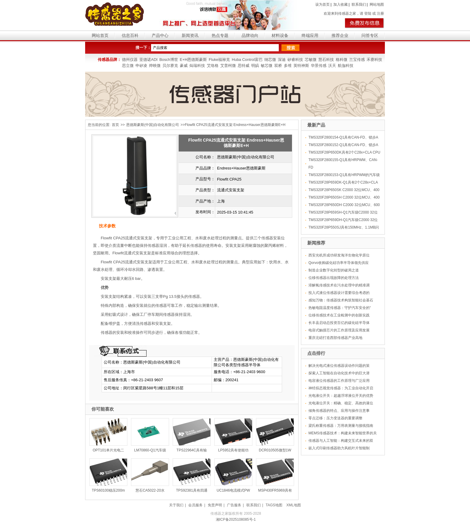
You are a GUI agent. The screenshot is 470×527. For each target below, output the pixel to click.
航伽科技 (345, 65)
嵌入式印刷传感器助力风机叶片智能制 (339, 448)
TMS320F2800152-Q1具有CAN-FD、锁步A (343, 145)
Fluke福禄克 (219, 59)
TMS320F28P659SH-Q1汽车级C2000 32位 (343, 212)
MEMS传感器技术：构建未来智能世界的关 (342, 433)
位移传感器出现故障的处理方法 (333, 278)
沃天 (332, 65)
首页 (115, 125)
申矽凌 (141, 65)
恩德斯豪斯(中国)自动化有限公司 (152, 125)
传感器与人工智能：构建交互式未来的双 (340, 441)
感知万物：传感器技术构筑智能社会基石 (340, 300)
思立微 (128, 65)
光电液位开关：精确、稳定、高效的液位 (340, 403)
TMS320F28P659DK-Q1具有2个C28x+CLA (343, 182)
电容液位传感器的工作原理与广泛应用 (339, 381)
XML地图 (293, 505)
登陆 (367, 13)
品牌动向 (250, 35)
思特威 (243, 65)
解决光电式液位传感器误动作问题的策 (339, 366)
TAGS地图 (274, 505)
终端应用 (310, 35)
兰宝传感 (357, 59)
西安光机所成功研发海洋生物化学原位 (339, 255)
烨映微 (155, 65)
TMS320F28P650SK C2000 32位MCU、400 (343, 190)
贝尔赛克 (170, 65)
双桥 (278, 65)
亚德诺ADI (148, 59)
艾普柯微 (228, 65)
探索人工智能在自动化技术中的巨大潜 (339, 373)
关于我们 (176, 505)
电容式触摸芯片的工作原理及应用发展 (339, 330)
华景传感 (318, 65)
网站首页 (100, 35)
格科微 (341, 59)
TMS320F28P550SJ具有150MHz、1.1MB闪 (343, 227)
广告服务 (234, 505)
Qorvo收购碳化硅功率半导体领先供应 (338, 263)
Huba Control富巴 (247, 59)
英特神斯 (301, 65)
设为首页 (322, 4)
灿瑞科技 (197, 65)
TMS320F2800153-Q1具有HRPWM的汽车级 (344, 175)
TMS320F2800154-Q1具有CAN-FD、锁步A (343, 137)
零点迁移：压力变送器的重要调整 (335, 418)
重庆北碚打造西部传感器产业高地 (335, 338)
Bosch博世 (168, 59)
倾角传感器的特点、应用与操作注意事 (339, 411)
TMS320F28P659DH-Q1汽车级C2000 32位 (343, 220)
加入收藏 (340, 4)
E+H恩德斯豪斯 (193, 59)
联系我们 (359, 4)
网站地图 (377, 4)
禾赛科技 (374, 59)
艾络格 (213, 65)
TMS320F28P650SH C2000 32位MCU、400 (343, 197)
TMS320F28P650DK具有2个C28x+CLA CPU (344, 152)
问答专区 (369, 35)
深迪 (282, 59)
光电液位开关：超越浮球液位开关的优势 (340, 396)
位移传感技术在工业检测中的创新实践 (339, 315)
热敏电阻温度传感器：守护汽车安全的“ (339, 308)
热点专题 (220, 35)
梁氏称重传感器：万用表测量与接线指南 (340, 426)
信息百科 (130, 35)
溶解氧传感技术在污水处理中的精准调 (339, 285)
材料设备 (280, 35)
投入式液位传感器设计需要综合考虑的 (339, 293)
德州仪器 (130, 59)
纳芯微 (270, 59)
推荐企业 (340, 35)
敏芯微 (266, 65)
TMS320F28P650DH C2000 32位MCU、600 (344, 205)
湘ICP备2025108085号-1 (236, 519)
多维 (288, 65)
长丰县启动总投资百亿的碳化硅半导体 (339, 323)
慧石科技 (326, 59)
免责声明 (215, 505)
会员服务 (195, 505)
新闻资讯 (190, 35)
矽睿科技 (295, 59)
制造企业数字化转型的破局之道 (333, 270)
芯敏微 (311, 59)
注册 (380, 13)
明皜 (255, 65)
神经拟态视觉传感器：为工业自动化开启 (340, 388)
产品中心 (160, 35)
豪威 (184, 65)
